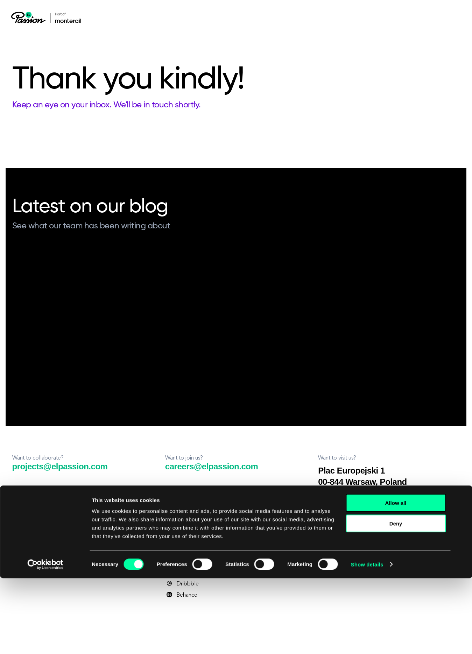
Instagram (182, 539)
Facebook (183, 516)
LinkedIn (181, 505)
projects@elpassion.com (60, 466)
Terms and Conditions (54, 538)
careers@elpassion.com (211, 466)
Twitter (179, 550)
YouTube (181, 528)
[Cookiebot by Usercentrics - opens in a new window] (45, 640)
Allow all (396, 579)
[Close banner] (461, 572)
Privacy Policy (22, 538)
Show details (367, 640)
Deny (395, 599)
